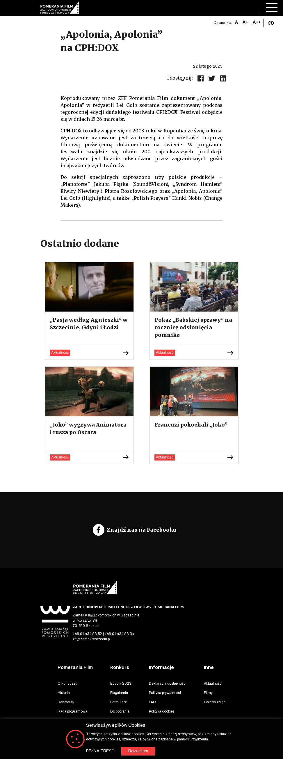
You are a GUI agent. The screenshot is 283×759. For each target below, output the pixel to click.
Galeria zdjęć (214, 702)
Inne (209, 667)
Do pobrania (119, 711)
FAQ (152, 702)
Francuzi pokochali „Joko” (190, 424)
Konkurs (119, 667)
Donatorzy (66, 702)
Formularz (118, 702)
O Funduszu (67, 683)
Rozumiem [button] (138, 751)
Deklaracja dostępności (167, 683)
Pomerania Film (75, 667)
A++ (256, 22)
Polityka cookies (162, 711)
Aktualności (213, 683)
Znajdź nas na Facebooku (142, 529)
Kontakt (155, 721)
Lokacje (64, 721)
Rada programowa (72, 711)
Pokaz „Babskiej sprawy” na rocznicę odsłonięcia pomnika (193, 327)
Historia (64, 693)
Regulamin (119, 693)
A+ (245, 22)
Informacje (161, 667)
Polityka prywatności (165, 693)
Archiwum (118, 721)
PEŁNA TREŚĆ (100, 751)
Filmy (208, 693)
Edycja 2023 (120, 683)
